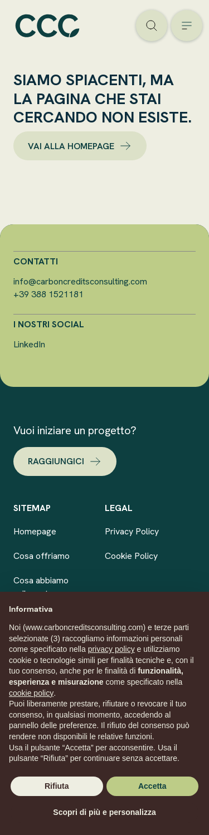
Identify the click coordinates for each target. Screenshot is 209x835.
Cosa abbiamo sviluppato (41, 587)
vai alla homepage (80, 146)
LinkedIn (29, 344)
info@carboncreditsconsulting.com (80, 281)
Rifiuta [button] (57, 786)
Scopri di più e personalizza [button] (104, 812)
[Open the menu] (186, 25)
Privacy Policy (132, 531)
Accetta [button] (152, 786)
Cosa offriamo (41, 556)
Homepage (34, 531)
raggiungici (65, 461)
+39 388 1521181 (48, 294)
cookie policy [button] (31, 693)
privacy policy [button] (111, 649)
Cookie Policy (131, 556)
